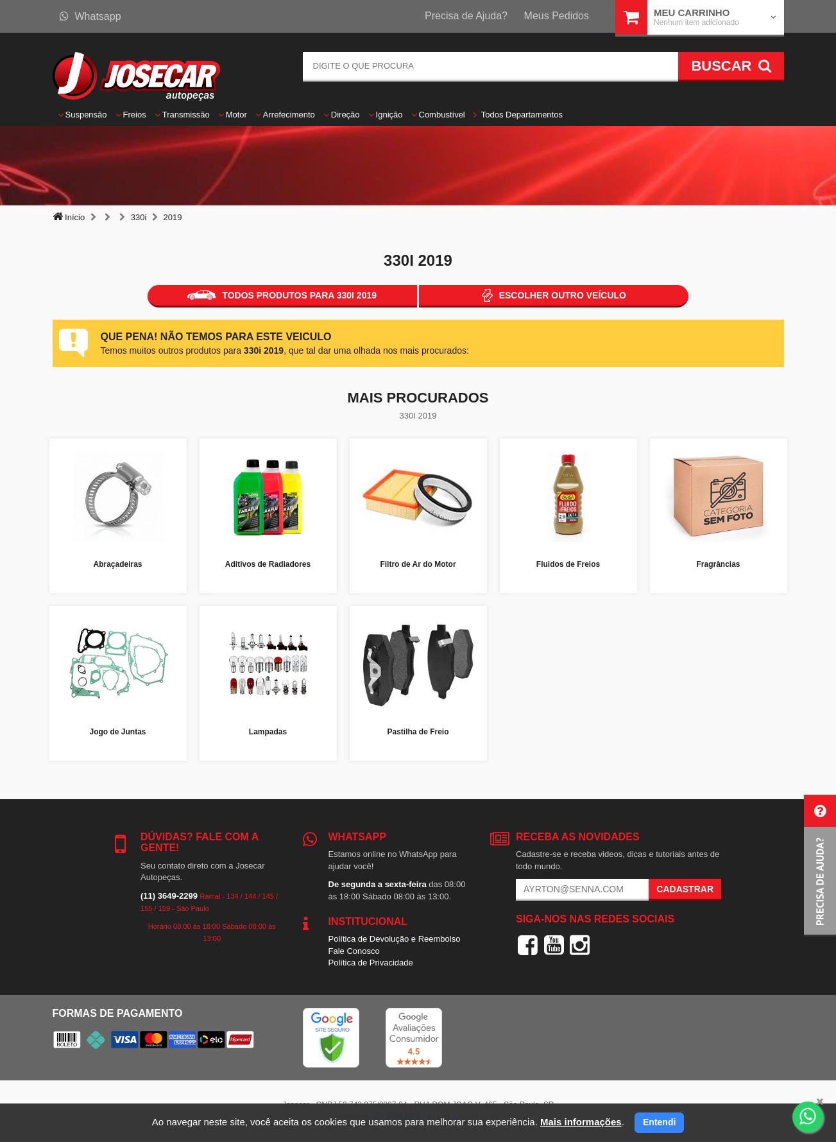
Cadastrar (684, 889)
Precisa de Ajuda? (466, 15)
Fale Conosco (354, 951)
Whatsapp (90, 16)
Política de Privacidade (370, 962)
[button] (820, 866)
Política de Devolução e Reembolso (394, 939)
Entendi (659, 1122)
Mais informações (581, 1121)
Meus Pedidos (556, 15)
